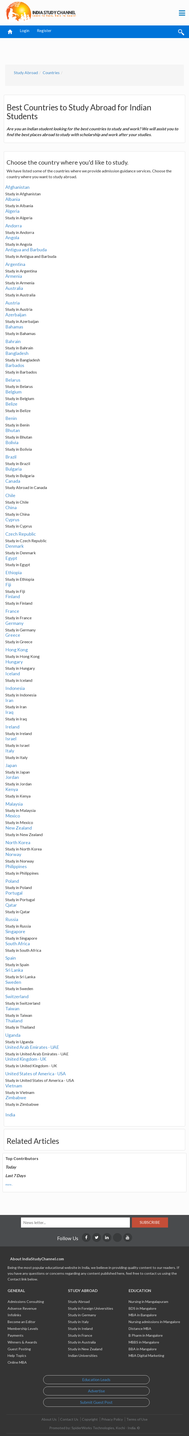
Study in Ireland (80, 1328)
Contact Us (69, 1419)
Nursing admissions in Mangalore (154, 1322)
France (12, 611)
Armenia (13, 276)
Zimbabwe (15, 1097)
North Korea (17, 842)
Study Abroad (26, 72)
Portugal (13, 893)
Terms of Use (137, 1419)
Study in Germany (82, 1315)
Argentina (15, 264)
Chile (10, 495)
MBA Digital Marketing (146, 1355)
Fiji (8, 584)
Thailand (13, 1020)
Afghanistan (17, 187)
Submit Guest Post (96, 1402)
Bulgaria (13, 469)
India (10, 1114)
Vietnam (13, 1085)
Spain (10, 958)
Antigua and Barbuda (26, 249)
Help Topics (17, 1355)
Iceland (12, 673)
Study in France (80, 1335)
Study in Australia (82, 1342)
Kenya (11, 789)
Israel (10, 738)
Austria (12, 302)
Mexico (12, 815)
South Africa (17, 943)
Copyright (90, 1419)
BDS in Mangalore (142, 1308)
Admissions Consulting (26, 1301)
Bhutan (12, 430)
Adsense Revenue (22, 1308)
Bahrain (13, 341)
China (11, 507)
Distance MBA (140, 1328)
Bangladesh (17, 353)
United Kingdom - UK (25, 1059)
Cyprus (12, 519)
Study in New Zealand (85, 1349)
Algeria (12, 211)
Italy (9, 750)
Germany (14, 623)
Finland (12, 596)
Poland (12, 881)
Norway (13, 854)
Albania (12, 199)
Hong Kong (16, 649)
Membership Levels (23, 1328)
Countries (51, 72)
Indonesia (15, 688)
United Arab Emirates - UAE (32, 1047)
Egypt (11, 558)
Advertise (96, 1390)
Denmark (14, 546)
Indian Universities (83, 1355)
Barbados (14, 365)
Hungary (14, 661)
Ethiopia (13, 572)
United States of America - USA (35, 1073)
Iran (9, 700)
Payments (15, 1335)
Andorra (13, 225)
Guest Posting (19, 1349)
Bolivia (11, 442)
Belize (11, 404)
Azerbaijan (15, 314)
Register (44, 30)
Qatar (11, 905)
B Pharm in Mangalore (146, 1335)
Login (24, 30)
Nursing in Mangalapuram (148, 1301)
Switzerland (17, 996)
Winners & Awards (22, 1342)
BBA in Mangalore (143, 1349)
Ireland (12, 726)
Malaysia (14, 804)
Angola (12, 237)
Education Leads (96, 1379)
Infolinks (14, 1315)
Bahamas (14, 326)
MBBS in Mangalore (144, 1342)
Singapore (15, 931)
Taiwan (12, 1008)
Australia (14, 288)
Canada (12, 481)
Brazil (10, 457)
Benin (11, 418)
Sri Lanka (14, 970)
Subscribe (150, 1222)
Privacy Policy (112, 1419)
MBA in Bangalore (143, 1315)
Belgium (13, 391)
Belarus (12, 380)
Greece (12, 635)
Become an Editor (21, 1322)
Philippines (16, 866)
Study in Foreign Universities (90, 1308)
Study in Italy (78, 1322)
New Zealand (18, 828)
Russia (11, 919)
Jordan (12, 777)
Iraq (9, 712)
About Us (49, 1419)
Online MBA (17, 1362)
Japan (11, 765)
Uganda (12, 1035)
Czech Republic (20, 534)
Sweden (13, 982)
